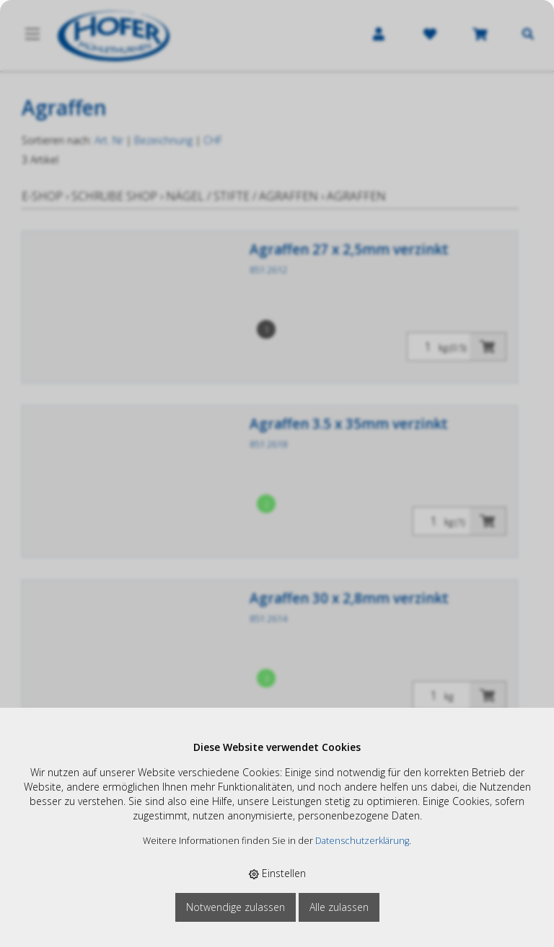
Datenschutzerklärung (362, 841)
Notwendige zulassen (235, 907)
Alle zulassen (339, 907)
